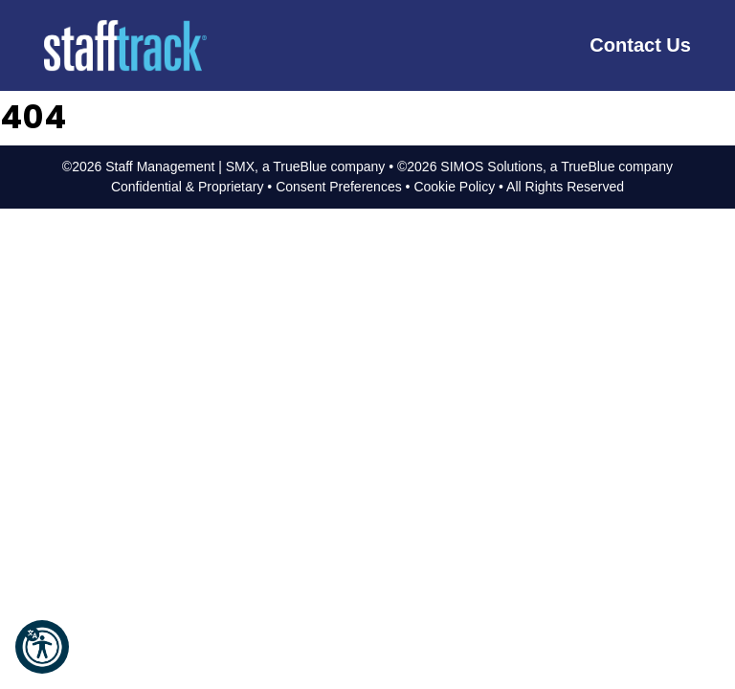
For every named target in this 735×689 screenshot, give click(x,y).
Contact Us (640, 45)
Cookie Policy (454, 186)
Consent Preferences (339, 186)
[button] (42, 647)
